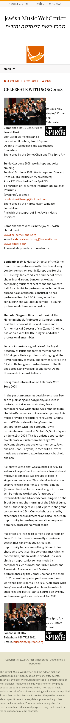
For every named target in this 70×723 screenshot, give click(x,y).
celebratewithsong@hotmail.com (25, 199)
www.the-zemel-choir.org (20, 235)
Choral (10, 81)
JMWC (48, 81)
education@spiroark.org (27, 642)
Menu (7, 69)
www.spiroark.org (15, 244)
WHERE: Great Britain (26, 81)
